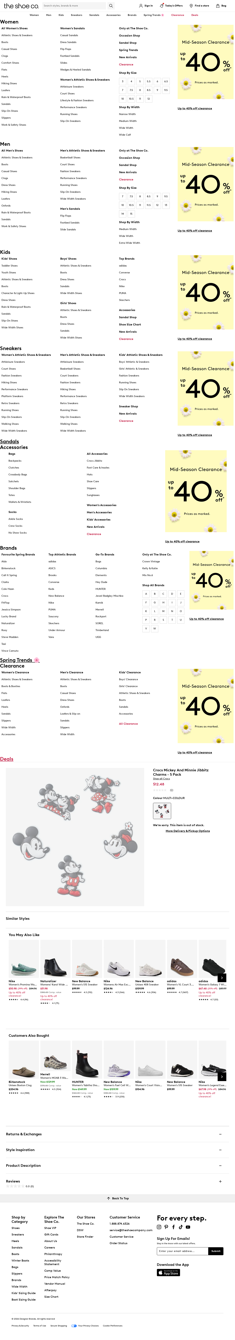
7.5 (131, 90)
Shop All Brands (153, 585)
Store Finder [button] (85, 1236)
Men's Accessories (99, 512)
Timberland (102, 630)
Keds (51, 589)
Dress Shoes (8, 185)
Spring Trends (128, 50)
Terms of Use (39, 1325)
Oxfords (5, 205)
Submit (215, 1251)
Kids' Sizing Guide (24, 1293)
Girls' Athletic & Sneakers (134, 368)
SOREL (99, 623)
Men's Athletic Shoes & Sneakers (82, 150)
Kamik (99, 602)
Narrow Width (127, 114)
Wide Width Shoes (12, 327)
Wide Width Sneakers (73, 198)
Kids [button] (61, 15)
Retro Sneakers (10, 403)
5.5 (149, 81)
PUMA (122, 293)
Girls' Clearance (128, 686)
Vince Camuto (9, 650)
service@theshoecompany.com (131, 1230)
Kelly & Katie (150, 568)
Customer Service (122, 1236)
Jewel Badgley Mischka (109, 595)
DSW (80, 1230)
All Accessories (97, 453)
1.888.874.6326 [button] (120, 1223)
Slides (63, 62)
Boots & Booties (10, 686)
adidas (123, 265)
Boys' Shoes (68, 258)
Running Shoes (68, 114)
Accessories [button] (113, 15)
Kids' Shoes (9, 258)
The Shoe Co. (85, 1223)
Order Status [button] (118, 1243)
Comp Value (52, 1270)
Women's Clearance (15, 672)
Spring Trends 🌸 (154, 15)
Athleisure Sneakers (72, 86)
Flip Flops (65, 49)
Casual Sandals (69, 35)
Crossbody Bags (18, 474)
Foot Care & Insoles (98, 467)
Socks (12, 512)
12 (148, 98)
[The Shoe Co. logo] (21, 5)
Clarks (5, 582)
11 (140, 98)
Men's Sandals (70, 208)
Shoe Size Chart (130, 324)
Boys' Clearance (128, 679)
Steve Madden (9, 637)
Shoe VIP (50, 1228)
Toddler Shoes (9, 265)
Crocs (122, 279)
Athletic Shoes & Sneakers (16, 35)
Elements (101, 575)
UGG (98, 637)
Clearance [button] (177, 15)
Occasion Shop (129, 35)
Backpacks (15, 460)
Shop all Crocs (161, 778)
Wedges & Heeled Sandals (75, 69)
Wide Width (126, 127)
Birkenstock (8, 568)
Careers (49, 1247)
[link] (23, 988)
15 (131, 213)
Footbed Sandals (69, 55)
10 (122, 98)
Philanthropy (53, 1254)
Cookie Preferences (112, 1325)
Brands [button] (132, 15)
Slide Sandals (68, 229)
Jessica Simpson (11, 609)
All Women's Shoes (14, 28)
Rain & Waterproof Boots (16, 97)
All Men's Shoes (12, 150)
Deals (194, 15)
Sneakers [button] (76, 15)
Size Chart (51, 1296)
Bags (12, 453)
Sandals (94, 15)
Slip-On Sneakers (70, 121)
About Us (50, 1241)
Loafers (5, 90)
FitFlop (5, 602)
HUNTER (101, 589)
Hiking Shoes (9, 83)
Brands (16, 1280)
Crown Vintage (151, 561)
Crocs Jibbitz (94, 460)
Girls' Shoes (68, 303)
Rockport (101, 616)
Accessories (127, 310)
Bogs (98, 561)
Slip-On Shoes (9, 110)
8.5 (149, 90)
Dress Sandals (68, 42)
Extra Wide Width (129, 242)
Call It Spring (9, 575)
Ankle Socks (16, 519)
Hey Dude (101, 582)
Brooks (52, 575)
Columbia (101, 568)
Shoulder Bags (17, 488)
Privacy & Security (20, 1325)
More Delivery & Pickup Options (188, 831)
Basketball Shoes (70, 157)
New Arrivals (128, 57)
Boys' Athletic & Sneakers (134, 361)
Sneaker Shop (128, 406)
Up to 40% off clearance (195, 108)
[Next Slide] (222, 977)
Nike (122, 286)
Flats (4, 69)
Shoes (16, 1228)
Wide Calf (125, 134)
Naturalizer (8, 623)
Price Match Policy (57, 1277)
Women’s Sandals (72, 28)
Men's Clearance (71, 672)
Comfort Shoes (10, 62)
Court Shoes (67, 93)
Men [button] (48, 15)
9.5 (166, 90)
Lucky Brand (8, 616)
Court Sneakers (69, 375)
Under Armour (56, 630)
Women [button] (34, 15)
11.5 (149, 205)
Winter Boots (20, 1260)
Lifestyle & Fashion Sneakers (77, 100)
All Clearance (128, 723)
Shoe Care (93, 481)
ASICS (52, 568)
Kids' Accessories (98, 519)
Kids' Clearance (130, 672)
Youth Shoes (8, 272)
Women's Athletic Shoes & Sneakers (85, 79)
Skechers (124, 300)
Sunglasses (93, 495)
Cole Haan (7, 589)
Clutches (14, 467)
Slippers (6, 117)
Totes (12, 495)
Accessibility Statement (52, 1262)
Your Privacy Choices (85, 1325)
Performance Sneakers (73, 107)
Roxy (4, 630)
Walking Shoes (10, 423)
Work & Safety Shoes (13, 124)
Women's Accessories (101, 505)
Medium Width (128, 121)
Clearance (126, 64)
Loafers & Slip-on (70, 713)
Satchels (14, 481)
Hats (89, 474)
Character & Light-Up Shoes (17, 293)
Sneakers (18, 1234)
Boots (4, 42)
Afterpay (50, 1290)
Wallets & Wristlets (20, 502)
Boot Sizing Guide (24, 1299)
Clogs (4, 55)
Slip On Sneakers (129, 389)
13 (166, 205)
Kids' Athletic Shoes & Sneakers (140, 355)
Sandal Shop (128, 42)
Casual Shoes (9, 49)
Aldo (4, 561)
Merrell (100, 609)
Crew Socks (15, 525)
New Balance (56, 595)
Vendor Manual (54, 1283)
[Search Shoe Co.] (74, 5)
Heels (4, 76)
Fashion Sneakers (70, 171)
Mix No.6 (147, 575)
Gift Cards (51, 1234)
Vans (51, 637)
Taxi (3, 643)
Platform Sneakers (12, 396)
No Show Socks (18, 532)
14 (122, 213)
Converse (124, 272)
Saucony (53, 616)
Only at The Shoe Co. (133, 28)
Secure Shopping (58, 1325)
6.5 (166, 81)
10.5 (131, 98)
